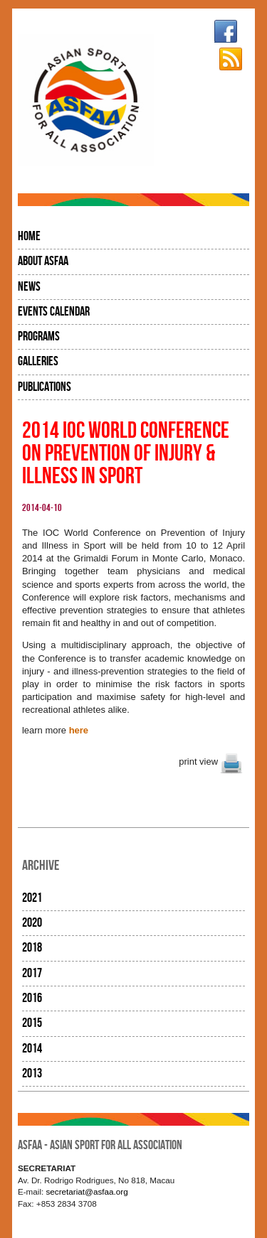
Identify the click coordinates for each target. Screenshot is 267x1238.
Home (29, 236)
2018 (32, 947)
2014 (32, 1048)
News (29, 286)
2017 (32, 973)
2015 (32, 1023)
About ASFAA (43, 261)
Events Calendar (54, 311)
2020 (32, 922)
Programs (39, 336)
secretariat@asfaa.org (87, 1191)
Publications (44, 387)
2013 (32, 1073)
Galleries (38, 361)
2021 (32, 897)
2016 (32, 998)
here (78, 730)
